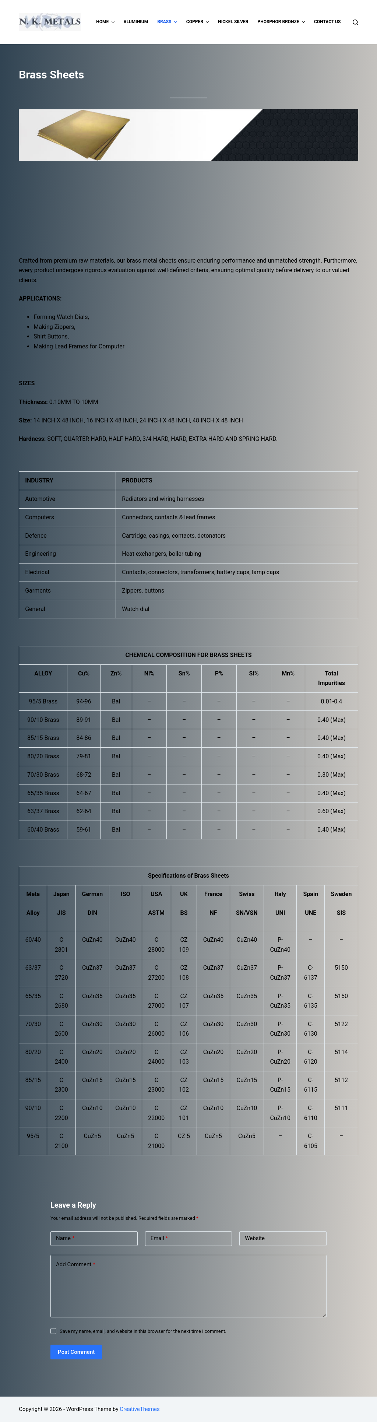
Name (65, 1238)
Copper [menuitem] (198, 22)
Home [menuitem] (106, 22)
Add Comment (75, 1264)
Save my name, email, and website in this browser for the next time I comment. (143, 1331)
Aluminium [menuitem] (136, 21)
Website (255, 1238)
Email (159, 1238)
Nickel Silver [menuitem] (233, 21)
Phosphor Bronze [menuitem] (282, 22)
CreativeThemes (140, 1409)
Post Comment (76, 1352)
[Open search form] (355, 22)
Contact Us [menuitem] (327, 21)
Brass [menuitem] (168, 22)
